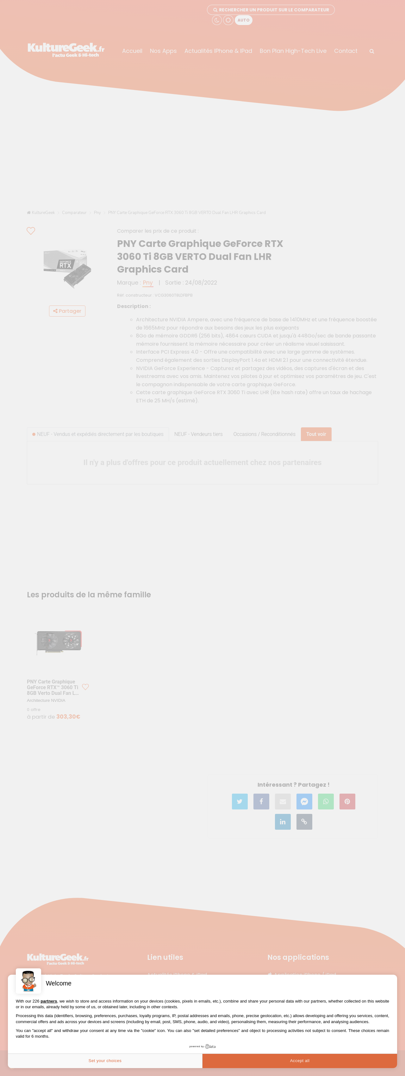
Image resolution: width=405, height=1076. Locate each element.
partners (48, 1001)
